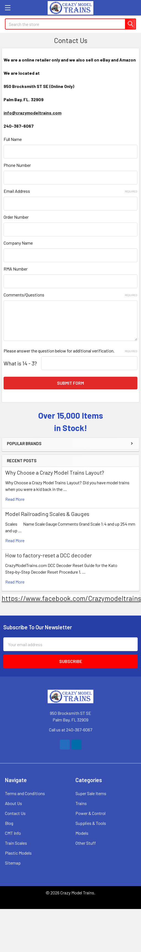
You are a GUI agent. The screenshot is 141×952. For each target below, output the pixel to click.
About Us (13, 803)
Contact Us (15, 813)
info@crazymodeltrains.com (32, 112)
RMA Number (16, 268)
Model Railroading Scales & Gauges (47, 513)
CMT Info (13, 833)
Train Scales (16, 843)
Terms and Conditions (25, 793)
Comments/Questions (70, 294)
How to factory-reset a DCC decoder (48, 555)
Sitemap (13, 862)
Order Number (16, 217)
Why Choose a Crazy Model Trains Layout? (54, 472)
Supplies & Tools (90, 823)
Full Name (13, 139)
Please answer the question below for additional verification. (70, 350)
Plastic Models (18, 852)
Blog (9, 823)
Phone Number (17, 165)
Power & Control (90, 813)
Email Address (70, 191)
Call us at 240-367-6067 (70, 729)
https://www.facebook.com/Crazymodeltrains (71, 598)
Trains (81, 803)
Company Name (18, 242)
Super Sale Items (90, 793)
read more (15, 499)
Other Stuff (85, 843)
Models (81, 833)
